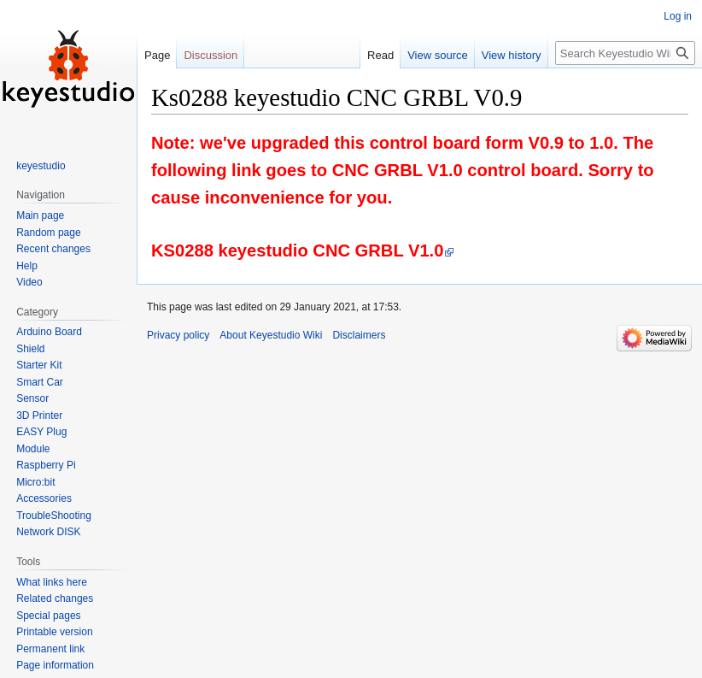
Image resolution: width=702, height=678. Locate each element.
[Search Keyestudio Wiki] (625, 53)
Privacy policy (178, 335)
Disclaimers (358, 335)
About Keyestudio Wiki (270, 335)
